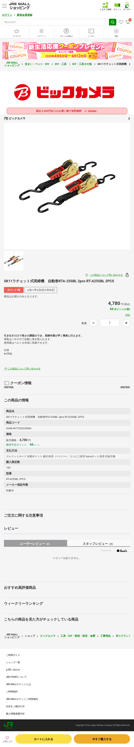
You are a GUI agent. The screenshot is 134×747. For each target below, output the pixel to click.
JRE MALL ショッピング (12, 64)
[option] (67, 186)
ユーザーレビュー (35, 544)
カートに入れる (43, 739)
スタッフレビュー (98, 544)
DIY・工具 (61, 64)
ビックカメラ (67, 118)
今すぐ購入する (102, 739)
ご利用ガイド (13, 655)
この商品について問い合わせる (106, 275)
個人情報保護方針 (15, 713)
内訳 (127, 315)
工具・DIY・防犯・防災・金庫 (78, 635)
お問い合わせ (13, 669)
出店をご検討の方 (15, 706)
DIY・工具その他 (82, 64)
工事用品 (105, 635)
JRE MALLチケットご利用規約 (22, 699)
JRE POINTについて (16, 677)
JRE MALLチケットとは (18, 684)
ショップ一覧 (13, 662)
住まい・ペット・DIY (37, 64)
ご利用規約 (12, 691)
